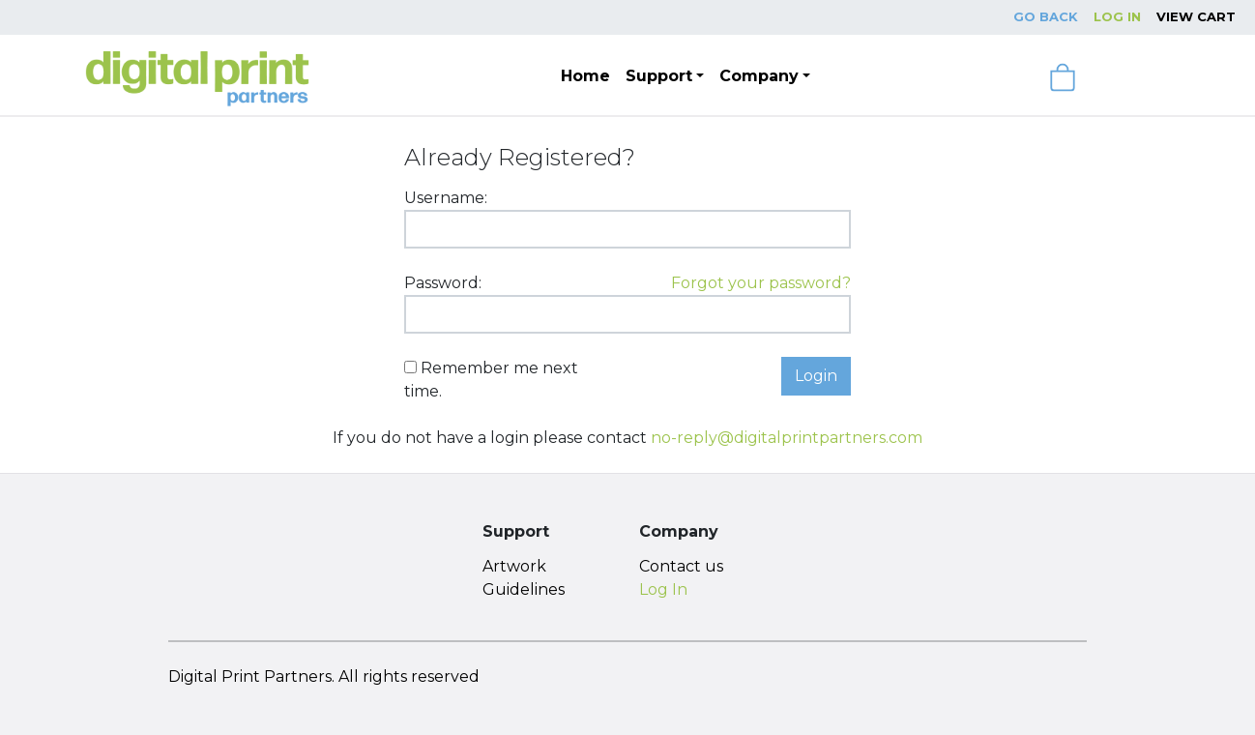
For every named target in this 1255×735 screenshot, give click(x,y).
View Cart (1196, 16)
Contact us (681, 566)
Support (659, 76)
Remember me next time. (491, 379)
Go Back (1045, 16)
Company (759, 76)
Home (585, 76)
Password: (443, 283)
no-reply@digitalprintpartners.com (786, 437)
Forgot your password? (761, 283)
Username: (445, 198)
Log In (1117, 16)
